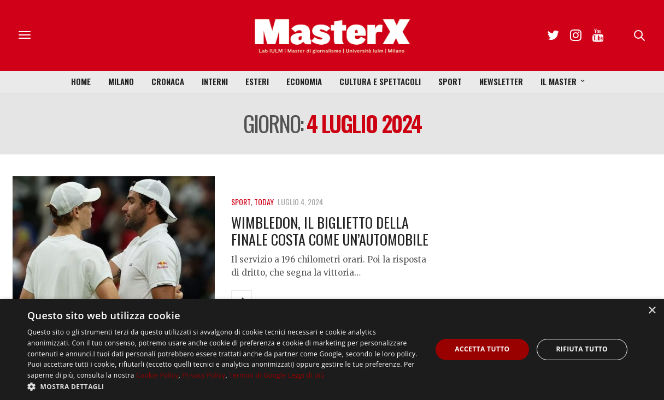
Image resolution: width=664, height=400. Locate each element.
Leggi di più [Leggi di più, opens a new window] (306, 375)
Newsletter (501, 81)
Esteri (257, 81)
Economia (304, 81)
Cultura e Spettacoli (380, 81)
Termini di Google (257, 375)
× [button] (652, 311)
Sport (450, 81)
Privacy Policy (203, 375)
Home (81, 81)
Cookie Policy (157, 375)
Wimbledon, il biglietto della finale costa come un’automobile (329, 231)
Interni (215, 81)
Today (264, 201)
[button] (223, 386)
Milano (121, 81)
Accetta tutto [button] (482, 349)
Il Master (558, 81)
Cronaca (167, 81)
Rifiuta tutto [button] (582, 349)
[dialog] (332, 349)
